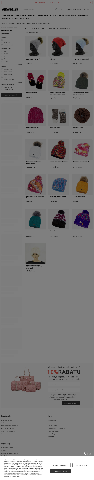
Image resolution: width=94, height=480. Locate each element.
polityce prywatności (16, 466)
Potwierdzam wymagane (60, 465)
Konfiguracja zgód (81, 465)
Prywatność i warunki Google (35, 468)
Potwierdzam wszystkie (60, 471)
